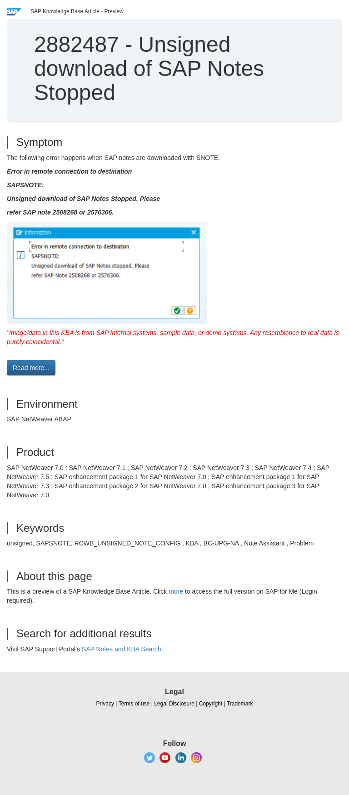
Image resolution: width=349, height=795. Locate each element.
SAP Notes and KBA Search (121, 649)
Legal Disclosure (174, 703)
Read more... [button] (31, 367)
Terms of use (134, 703)
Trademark (240, 703)
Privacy (105, 703)
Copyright (210, 703)
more (176, 591)
